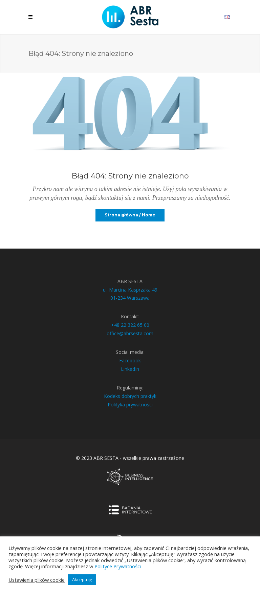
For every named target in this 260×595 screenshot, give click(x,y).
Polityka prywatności (130, 404)
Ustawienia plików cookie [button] (36, 580)
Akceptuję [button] (82, 579)
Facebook (130, 360)
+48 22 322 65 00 (130, 325)
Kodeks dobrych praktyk (130, 396)
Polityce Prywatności (117, 566)
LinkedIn (130, 369)
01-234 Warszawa (130, 298)
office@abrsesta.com (130, 333)
